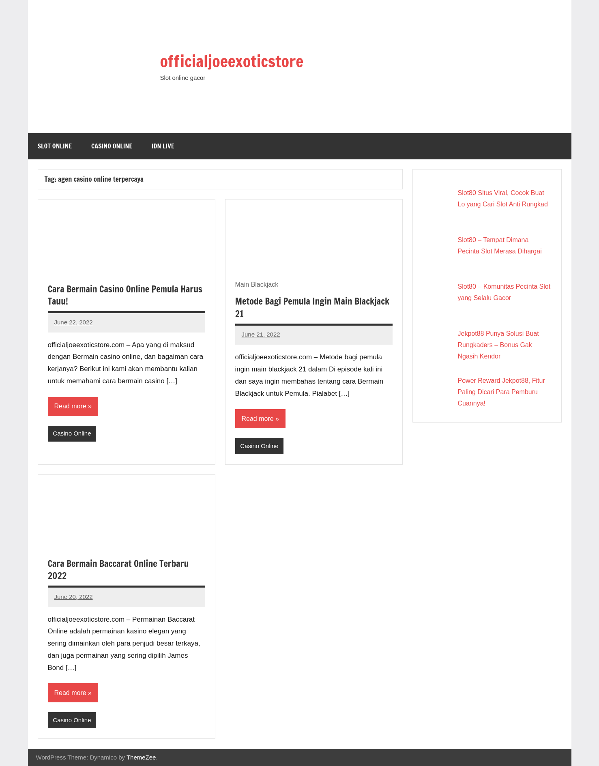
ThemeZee (141, 757)
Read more (70, 406)
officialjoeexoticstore (232, 61)
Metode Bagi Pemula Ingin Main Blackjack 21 (312, 307)
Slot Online (55, 146)
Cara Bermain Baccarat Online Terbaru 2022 (118, 569)
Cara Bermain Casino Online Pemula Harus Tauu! (125, 295)
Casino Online (111, 146)
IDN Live (163, 146)
